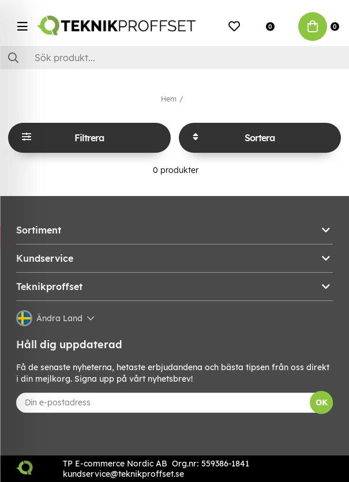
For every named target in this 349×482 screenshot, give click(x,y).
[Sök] (174, 57)
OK (322, 402)
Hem (169, 99)
